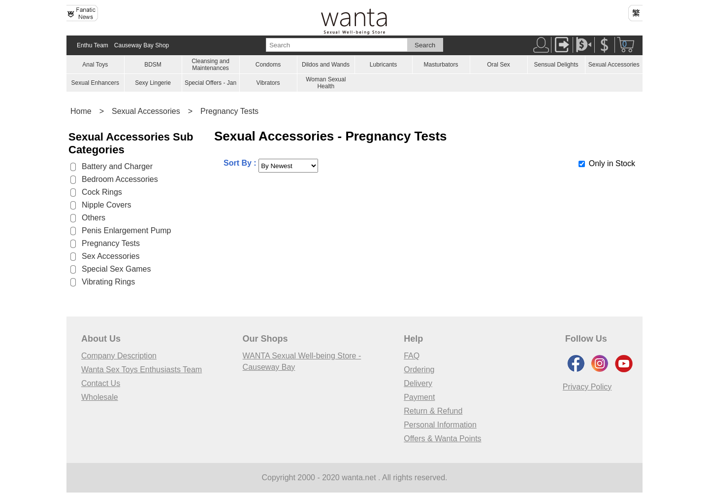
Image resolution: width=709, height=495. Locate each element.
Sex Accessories (110, 256)
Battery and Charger (117, 166)
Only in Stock (612, 163)
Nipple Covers (106, 205)
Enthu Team (92, 45)
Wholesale (99, 397)
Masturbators (440, 64)
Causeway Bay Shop (141, 45)
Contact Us (100, 383)
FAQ (411, 356)
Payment (419, 397)
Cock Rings (102, 192)
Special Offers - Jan (210, 82)
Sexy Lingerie (153, 82)
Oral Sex (498, 64)
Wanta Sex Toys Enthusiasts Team (141, 369)
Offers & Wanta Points (442, 438)
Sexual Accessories (614, 64)
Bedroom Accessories (120, 179)
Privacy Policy (587, 387)
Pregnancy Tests (229, 111)
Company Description (119, 356)
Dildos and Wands (326, 64)
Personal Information (440, 425)
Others (93, 217)
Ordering (419, 369)
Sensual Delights (556, 64)
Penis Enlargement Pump (126, 230)
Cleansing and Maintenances (210, 64)
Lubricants (383, 64)
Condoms (268, 64)
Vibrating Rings (108, 282)
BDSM (152, 64)
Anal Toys (95, 64)
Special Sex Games (116, 269)
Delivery (418, 383)
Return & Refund (433, 411)
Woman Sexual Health (326, 83)
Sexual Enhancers (95, 82)
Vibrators (268, 82)
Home (81, 111)
